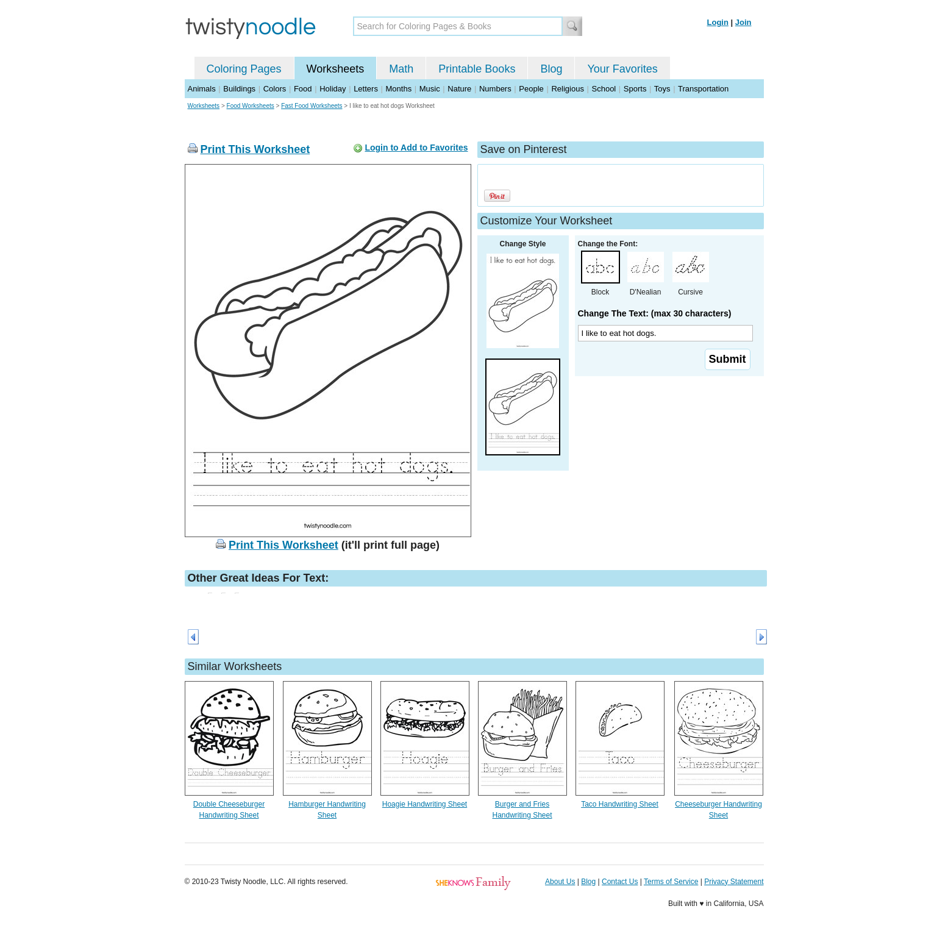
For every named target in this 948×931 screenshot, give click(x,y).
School (604, 88)
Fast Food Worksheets (311, 105)
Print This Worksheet (255, 149)
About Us (560, 881)
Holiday (332, 88)
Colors (275, 88)
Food (303, 88)
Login (718, 22)
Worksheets (336, 69)
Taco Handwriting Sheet (619, 804)
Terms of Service (671, 881)
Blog (551, 69)
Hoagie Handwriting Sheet (424, 804)
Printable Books (476, 69)
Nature (459, 88)
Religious (567, 88)
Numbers (495, 88)
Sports (635, 88)
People (531, 88)
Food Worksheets (250, 105)
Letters (366, 88)
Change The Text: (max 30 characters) (655, 313)
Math (401, 69)
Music (429, 88)
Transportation (703, 88)
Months (399, 88)
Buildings (239, 88)
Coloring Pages (244, 69)
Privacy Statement (733, 881)
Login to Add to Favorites (416, 147)
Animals (202, 88)
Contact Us (620, 881)
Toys (662, 88)
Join (743, 22)
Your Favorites (622, 69)
